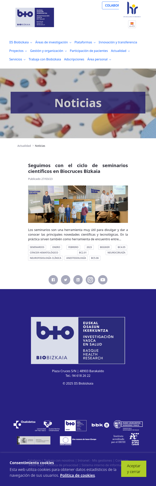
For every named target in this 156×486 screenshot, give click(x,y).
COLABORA (113, 5)
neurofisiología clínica (45, 258)
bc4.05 (121, 247)
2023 (89, 247)
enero (56, 247)
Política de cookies (77, 475)
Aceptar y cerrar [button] (134, 468)
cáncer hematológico (44, 252)
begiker (105, 247)
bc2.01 (83, 252)
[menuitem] (21, 42)
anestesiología (76, 258)
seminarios (37, 247)
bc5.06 (95, 258)
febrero (73, 247)
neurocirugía (116, 252)
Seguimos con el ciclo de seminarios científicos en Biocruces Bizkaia (78, 168)
